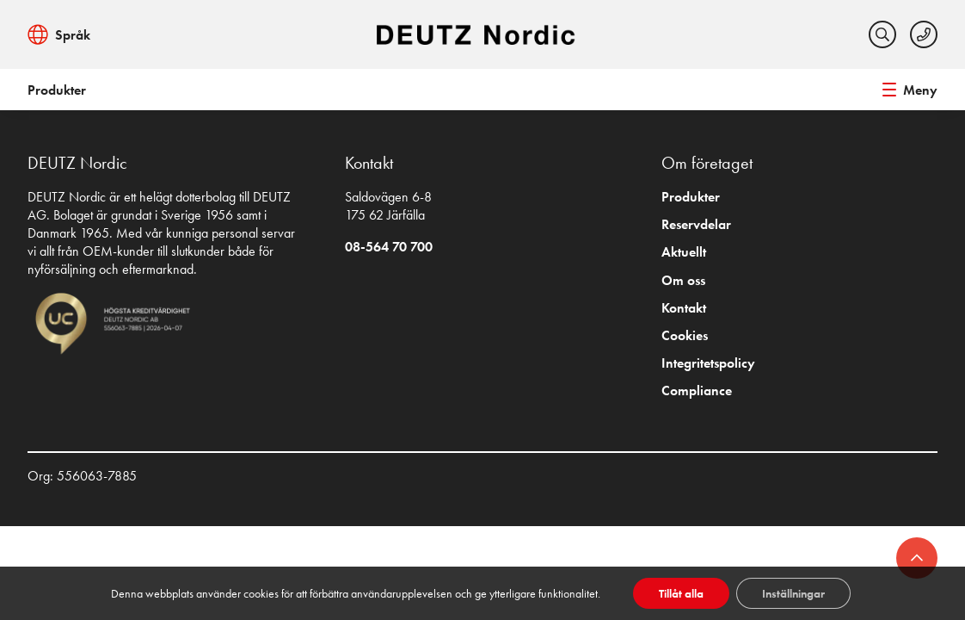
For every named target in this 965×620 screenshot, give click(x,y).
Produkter (57, 90)
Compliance (696, 390)
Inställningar (793, 593)
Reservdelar (696, 224)
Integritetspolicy (708, 363)
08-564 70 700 (389, 247)
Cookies (684, 335)
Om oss (683, 280)
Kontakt (683, 308)
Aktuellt (683, 252)
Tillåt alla (681, 593)
